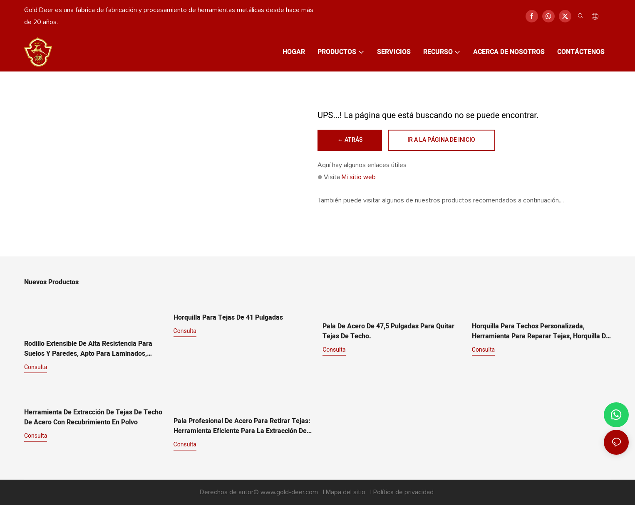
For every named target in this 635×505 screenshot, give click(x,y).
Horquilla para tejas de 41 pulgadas (228, 318)
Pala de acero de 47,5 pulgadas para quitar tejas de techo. (388, 332)
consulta (35, 367)
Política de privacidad (403, 492)
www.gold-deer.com (290, 492)
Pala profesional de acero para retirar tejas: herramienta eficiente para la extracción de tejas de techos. (242, 426)
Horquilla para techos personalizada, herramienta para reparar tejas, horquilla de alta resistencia (541, 332)
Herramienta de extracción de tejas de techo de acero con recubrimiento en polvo (93, 418)
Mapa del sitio (346, 492)
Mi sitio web (359, 177)
